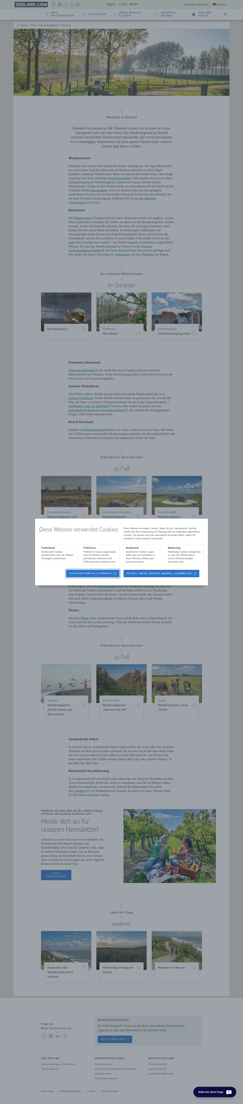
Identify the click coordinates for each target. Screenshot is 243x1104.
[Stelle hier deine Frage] (214, 1092)
